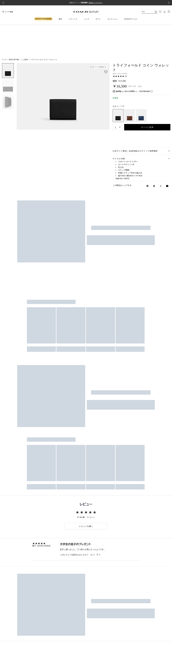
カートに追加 (147, 96)
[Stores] (7, 11)
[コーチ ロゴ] (86, 12)
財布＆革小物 (14, 29)
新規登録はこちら (113, 328)
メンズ (4, 29)
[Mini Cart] (168, 11)
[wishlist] (106, 41)
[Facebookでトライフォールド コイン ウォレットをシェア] (147, 155)
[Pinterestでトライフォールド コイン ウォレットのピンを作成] (154, 155)
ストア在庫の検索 (141, 104)
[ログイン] (164, 11)
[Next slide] (169, 3)
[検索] (145, 11)
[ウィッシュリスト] (160, 11)
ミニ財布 (24, 29)
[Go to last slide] (3, 3)
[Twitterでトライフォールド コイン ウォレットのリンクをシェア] (160, 155)
